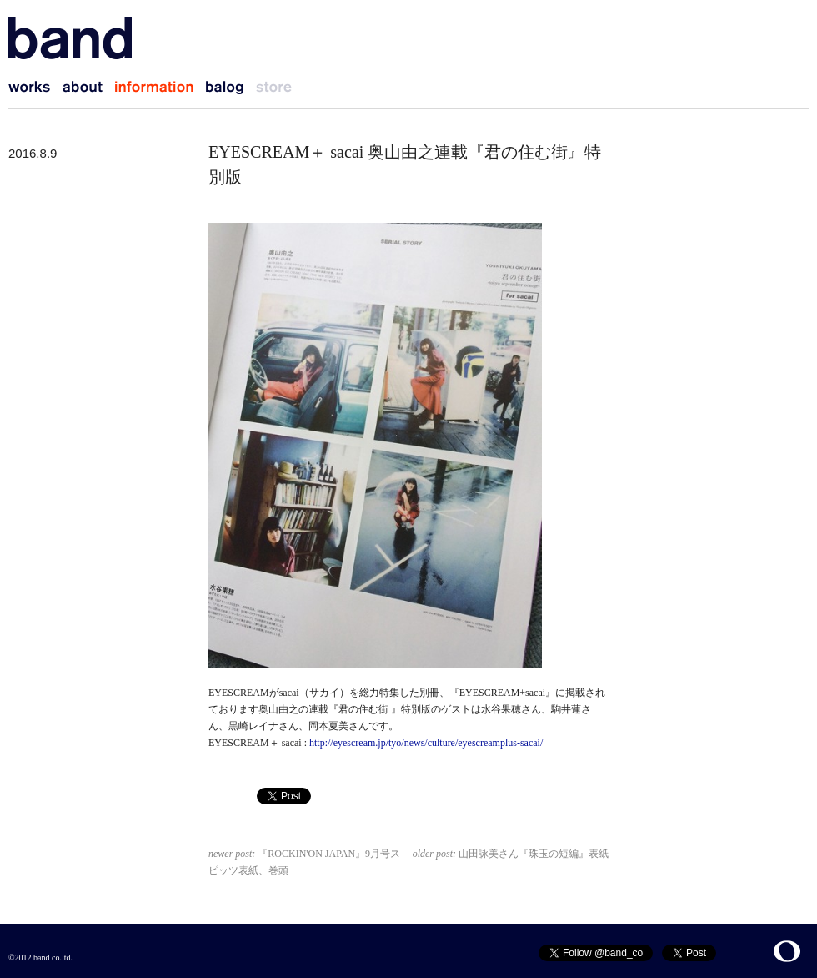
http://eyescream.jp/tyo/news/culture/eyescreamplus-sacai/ (425, 743)
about (89, 87)
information (160, 87)
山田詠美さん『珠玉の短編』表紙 (511, 854)
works (35, 87)
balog (231, 87)
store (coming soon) (280, 87)
